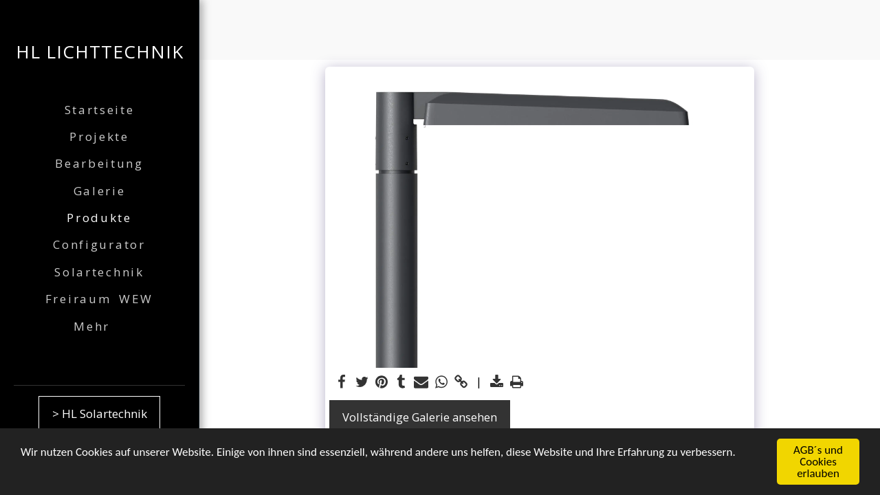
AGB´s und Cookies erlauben (818, 462)
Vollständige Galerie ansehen (419, 417)
